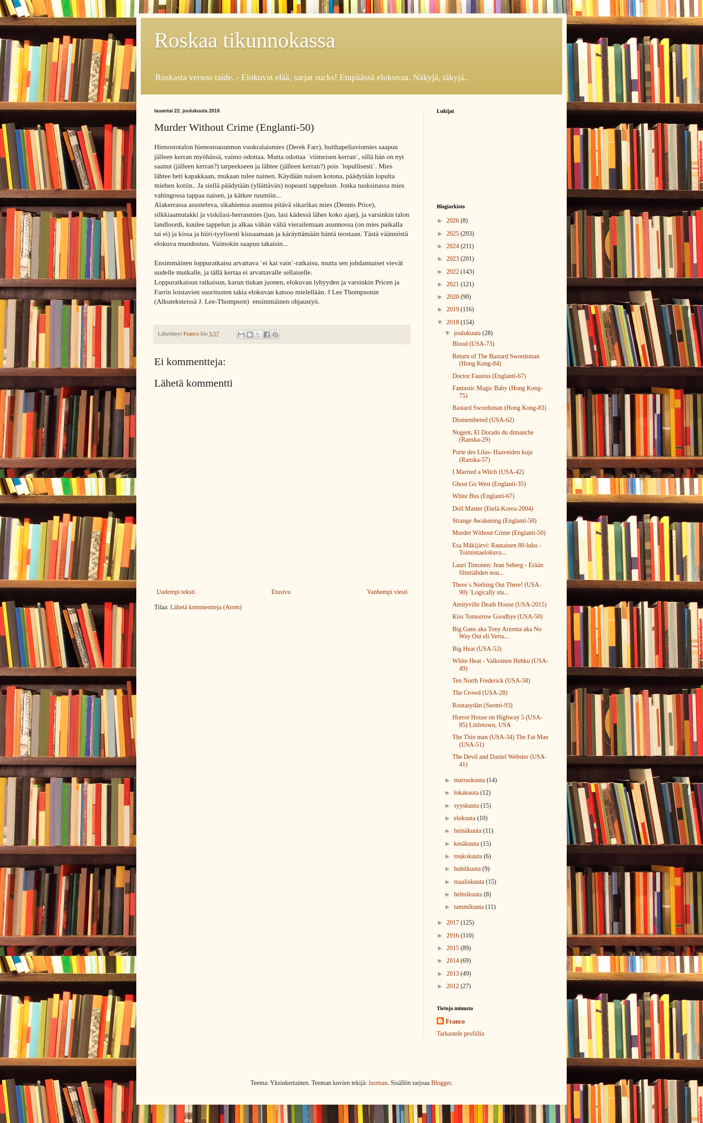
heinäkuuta (468, 830)
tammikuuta (469, 907)
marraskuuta (470, 780)
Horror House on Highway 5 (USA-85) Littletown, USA (497, 721)
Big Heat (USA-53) (477, 648)
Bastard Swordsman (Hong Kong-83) (499, 407)
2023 (454, 258)
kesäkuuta (467, 843)
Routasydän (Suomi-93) (482, 705)
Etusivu (281, 592)
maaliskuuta (470, 881)
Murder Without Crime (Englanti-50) (499, 532)
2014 (454, 960)
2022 (454, 271)
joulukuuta (468, 333)
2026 (454, 220)
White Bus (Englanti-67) (483, 496)
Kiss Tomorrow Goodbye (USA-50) (497, 616)
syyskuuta (467, 805)
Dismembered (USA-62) (483, 420)
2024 (454, 246)
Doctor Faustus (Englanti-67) (489, 376)
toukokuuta (469, 856)
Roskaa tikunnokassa (244, 40)
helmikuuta (469, 894)
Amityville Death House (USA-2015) (499, 604)
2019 (454, 309)
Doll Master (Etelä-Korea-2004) (492, 508)
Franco (455, 1021)
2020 (454, 296)
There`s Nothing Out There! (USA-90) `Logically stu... (496, 588)
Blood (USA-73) (473, 343)
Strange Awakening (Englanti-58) (494, 520)
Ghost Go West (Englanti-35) (489, 484)
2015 (454, 948)
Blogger (441, 1083)
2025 (454, 233)
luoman (378, 1083)
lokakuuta (467, 792)
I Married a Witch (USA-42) (488, 472)
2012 (454, 986)
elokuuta (465, 818)
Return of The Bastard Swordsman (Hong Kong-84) (495, 360)
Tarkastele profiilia (460, 1033)
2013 (454, 973)
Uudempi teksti (175, 592)
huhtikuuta (468, 868)
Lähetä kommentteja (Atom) (206, 607)
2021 (454, 284)
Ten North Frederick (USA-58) (491, 680)
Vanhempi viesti (387, 592)
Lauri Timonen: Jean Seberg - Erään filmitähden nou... (497, 569)
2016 (454, 935)
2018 (454, 322)
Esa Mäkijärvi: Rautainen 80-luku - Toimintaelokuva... (496, 549)
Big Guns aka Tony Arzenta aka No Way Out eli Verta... (497, 633)
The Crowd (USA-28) (480, 692)
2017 (454, 922)
